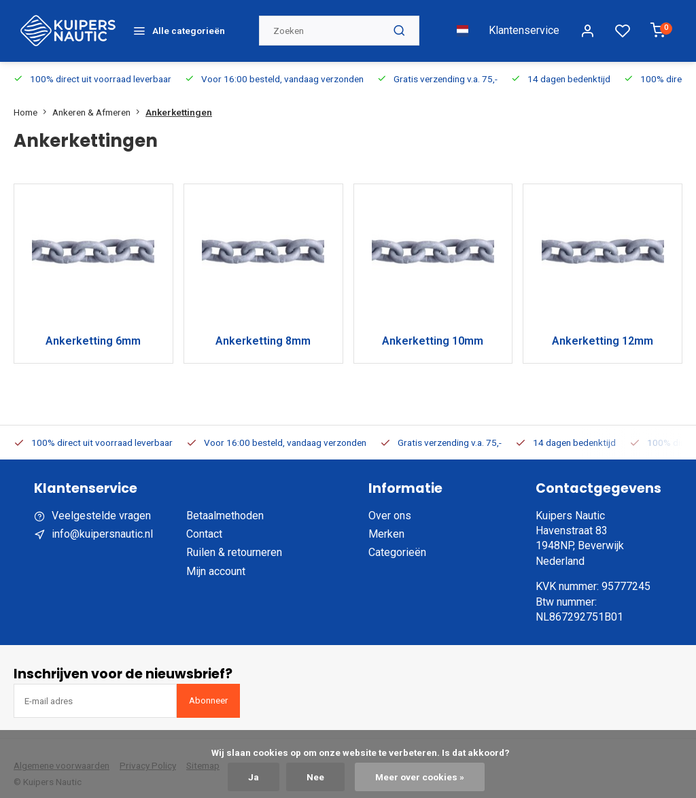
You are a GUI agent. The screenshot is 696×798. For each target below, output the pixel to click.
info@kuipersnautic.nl (102, 523)
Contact (204, 523)
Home (33, 100)
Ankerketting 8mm (263, 330)
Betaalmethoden (225, 504)
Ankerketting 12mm (602, 330)
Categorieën (397, 541)
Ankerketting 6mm (93, 330)
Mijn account (215, 559)
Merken (386, 523)
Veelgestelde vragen (101, 504)
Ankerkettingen (178, 100)
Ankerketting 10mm (432, 330)
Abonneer (208, 689)
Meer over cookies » (419, 776)
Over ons (389, 504)
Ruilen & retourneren (234, 541)
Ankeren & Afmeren (98, 100)
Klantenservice (524, 24)
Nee (315, 776)
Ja (253, 776)
